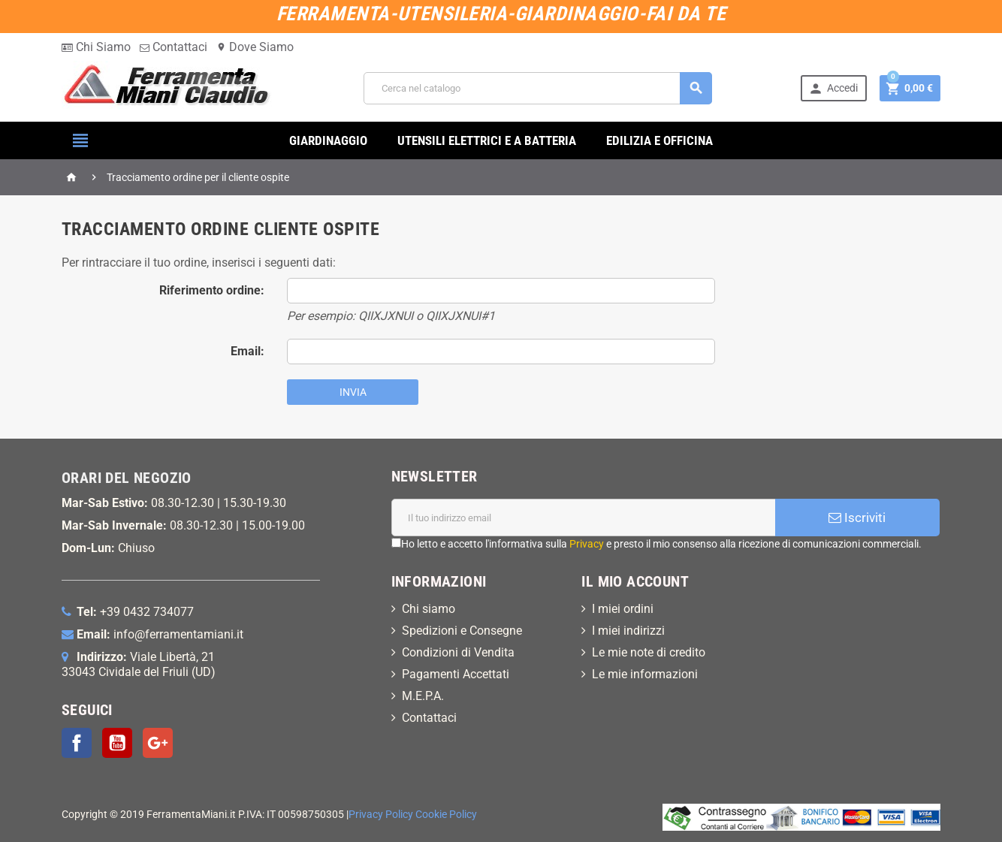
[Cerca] (538, 88)
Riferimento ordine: (211, 290)
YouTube (117, 743)
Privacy (586, 544)
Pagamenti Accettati (455, 674)
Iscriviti (857, 517)
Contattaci (173, 47)
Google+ (158, 743)
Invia (353, 392)
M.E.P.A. (423, 696)
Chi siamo (428, 609)
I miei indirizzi (628, 630)
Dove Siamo (255, 47)
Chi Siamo (96, 47)
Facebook (77, 743)
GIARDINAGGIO (328, 140)
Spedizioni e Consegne (462, 630)
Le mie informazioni (645, 674)
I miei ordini (622, 609)
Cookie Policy (446, 814)
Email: (247, 351)
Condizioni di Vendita (458, 652)
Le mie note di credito (648, 652)
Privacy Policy (381, 814)
